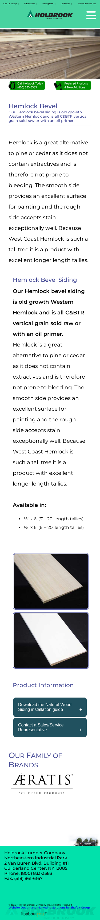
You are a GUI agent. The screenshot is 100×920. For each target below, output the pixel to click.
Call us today (10, 3)
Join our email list (87, 3)
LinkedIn (65, 3)
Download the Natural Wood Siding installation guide (44, 707)
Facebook (29, 3)
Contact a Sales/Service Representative (41, 727)
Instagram (47, 3)
